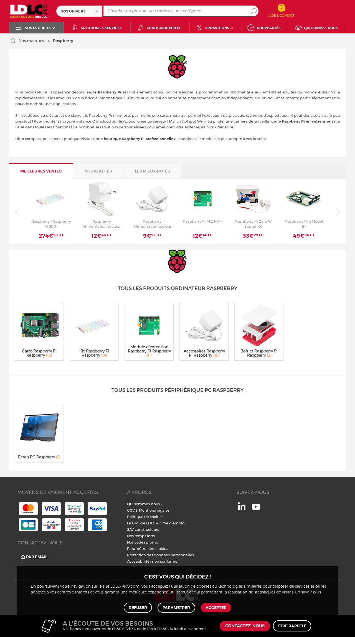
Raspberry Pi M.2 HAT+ (202, 221)
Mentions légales (154, 510)
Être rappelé (292, 625)
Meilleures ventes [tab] (41, 171)
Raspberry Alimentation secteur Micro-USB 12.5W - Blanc (152, 223)
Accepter (215, 607)
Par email (33, 557)
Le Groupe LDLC (141, 523)
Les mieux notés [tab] (152, 171)
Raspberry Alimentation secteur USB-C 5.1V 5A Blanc (102, 223)
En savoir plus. (308, 591)
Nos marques (31, 40)
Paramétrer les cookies (147, 548)
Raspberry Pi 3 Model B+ (304, 223)
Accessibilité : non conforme (152, 561)
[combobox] (79, 11)
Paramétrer (176, 607)
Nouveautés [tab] (98, 171)
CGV (131, 510)
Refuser (138, 607)
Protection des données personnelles (160, 555)
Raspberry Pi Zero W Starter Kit (253, 223)
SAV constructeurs (143, 529)
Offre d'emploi (172, 523)
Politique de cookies (145, 516)
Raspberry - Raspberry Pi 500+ (51, 223)
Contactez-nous (245, 626)
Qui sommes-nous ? (144, 504)
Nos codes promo (142, 542)
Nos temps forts (141, 536)
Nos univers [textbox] (72, 11)
